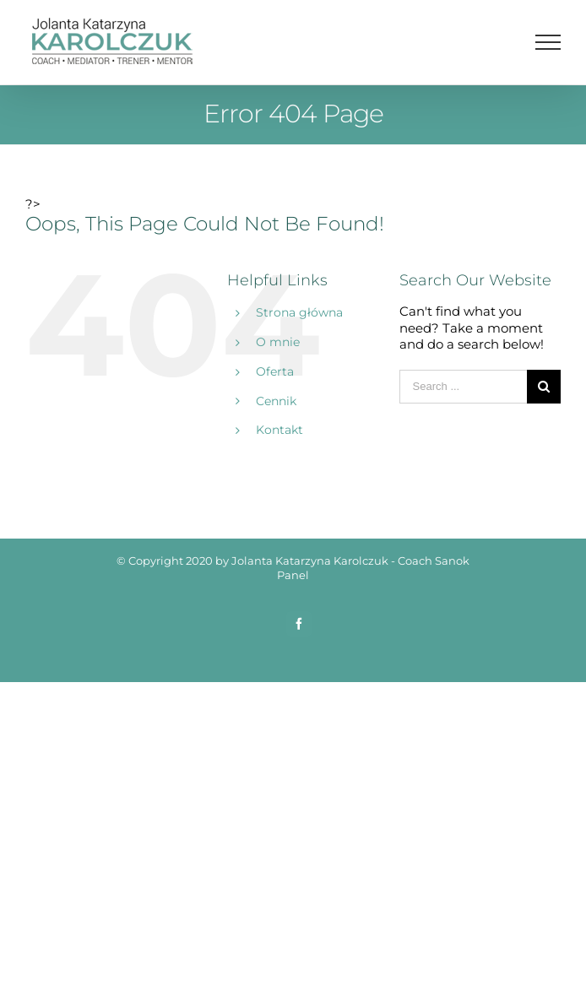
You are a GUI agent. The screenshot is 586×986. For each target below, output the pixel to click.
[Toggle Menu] (548, 42)
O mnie (278, 341)
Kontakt (279, 429)
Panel (293, 575)
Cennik (276, 401)
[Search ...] (463, 387)
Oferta (275, 371)
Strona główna (299, 312)
